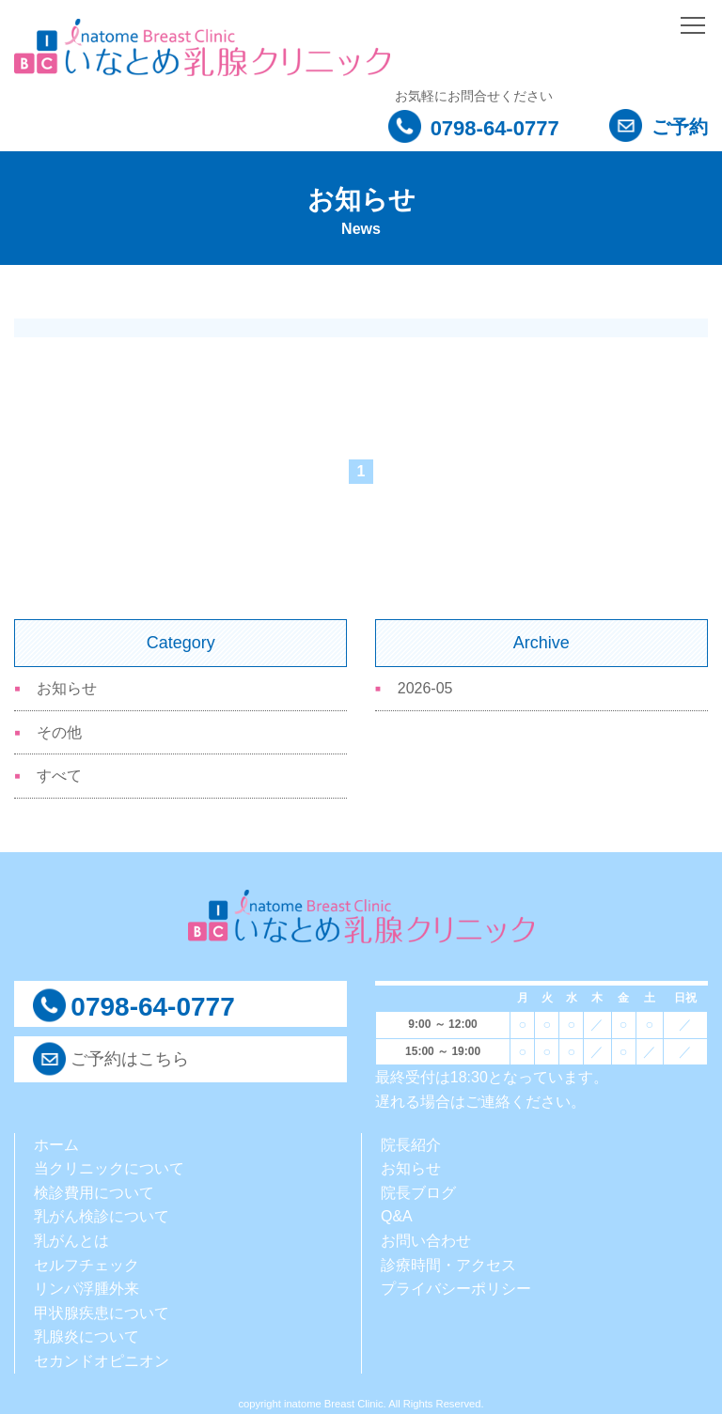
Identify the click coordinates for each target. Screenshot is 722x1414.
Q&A (397, 1216)
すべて (59, 776)
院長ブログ (418, 1193)
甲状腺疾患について (101, 1313)
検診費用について (94, 1193)
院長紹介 (411, 1145)
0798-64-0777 (473, 128)
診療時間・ (418, 1265)
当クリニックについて (109, 1168)
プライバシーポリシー (456, 1289)
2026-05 (425, 688)
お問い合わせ (426, 1241)
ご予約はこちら (130, 1058)
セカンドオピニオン (101, 1361)
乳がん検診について (101, 1216)
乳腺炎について (86, 1336)
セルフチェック (86, 1265)
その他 (59, 732)
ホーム (56, 1145)
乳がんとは (71, 1241)
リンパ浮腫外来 (86, 1289)
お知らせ (67, 688)
